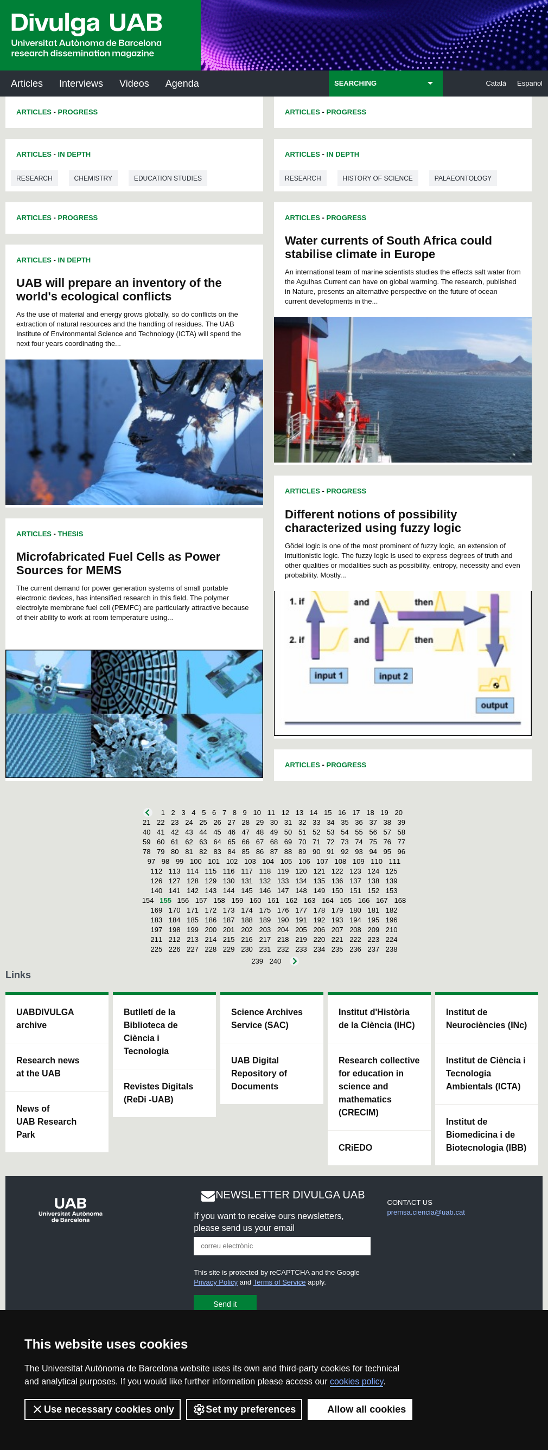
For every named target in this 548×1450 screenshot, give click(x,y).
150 (337, 891)
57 (387, 832)
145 (247, 891)
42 (175, 832)
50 (288, 832)
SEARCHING (355, 83)
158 (219, 900)
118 (265, 871)
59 (146, 842)
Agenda (182, 83)
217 (265, 939)
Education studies (168, 178)
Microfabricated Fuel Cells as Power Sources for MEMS (118, 563)
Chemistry (93, 178)
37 (373, 822)
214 (211, 939)
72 (330, 842)
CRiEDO (355, 1147)
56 (373, 832)
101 (214, 861)
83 (217, 852)
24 (189, 822)
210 (392, 930)
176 (283, 910)
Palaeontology (463, 178)
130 (229, 881)
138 (373, 881)
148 (301, 891)
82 (203, 852)
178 (319, 910)
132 (265, 881)
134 (301, 881)
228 (211, 949)
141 (175, 891)
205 (301, 930)
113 (175, 871)
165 (346, 900)
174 (247, 910)
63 (203, 842)
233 (301, 949)
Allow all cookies (360, 1409)
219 (301, 939)
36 (358, 822)
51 (302, 832)
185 (193, 920)
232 (283, 949)
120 (301, 871)
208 (355, 930)
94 (373, 852)
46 (231, 832)
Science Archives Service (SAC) (267, 1019)
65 (231, 842)
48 (260, 832)
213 (193, 939)
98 (165, 861)
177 (301, 910)
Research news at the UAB (48, 1067)
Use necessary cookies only (102, 1409)
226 (175, 949)
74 (358, 842)
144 (229, 891)
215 (229, 939)
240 (276, 961)
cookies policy (356, 1381)
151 (355, 891)
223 (373, 939)
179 (337, 910)
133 (283, 881)
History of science (378, 178)
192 (319, 920)
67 (260, 842)
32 (302, 822)
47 (246, 832)
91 (330, 852)
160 (256, 900)
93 (358, 852)
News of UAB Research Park (46, 1121)
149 (319, 891)
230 (247, 949)
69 (288, 842)
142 (193, 891)
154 (148, 900)
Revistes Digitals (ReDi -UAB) (158, 1093)
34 (330, 822)
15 (328, 813)
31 (288, 822)
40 (146, 832)
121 (319, 871)
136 (337, 881)
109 (359, 861)
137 (355, 881)
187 (229, 920)
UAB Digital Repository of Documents (259, 1073)
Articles (27, 83)
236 (355, 949)
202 (247, 930)
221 (337, 939)
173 (229, 910)
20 (398, 813)
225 (157, 949)
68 (274, 842)
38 (387, 822)
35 (344, 822)
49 (274, 832)
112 (157, 871)
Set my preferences (244, 1409)
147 (283, 891)
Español (530, 83)
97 (151, 861)
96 (401, 852)
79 (160, 852)
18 (370, 813)
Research (34, 178)
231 (265, 949)
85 (246, 852)
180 (355, 910)
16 (342, 813)
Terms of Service (279, 1282)
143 (211, 891)
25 (203, 822)
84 (231, 852)
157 (201, 900)
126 (157, 881)
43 (189, 832)
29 (260, 822)
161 (273, 900)
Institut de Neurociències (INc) (486, 1019)
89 (302, 852)
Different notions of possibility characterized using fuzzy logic (373, 521)
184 (175, 920)
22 (160, 822)
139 (392, 881)
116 (229, 871)
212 (175, 939)
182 (392, 910)
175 (265, 910)
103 (250, 861)
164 (328, 900)
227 (193, 949)
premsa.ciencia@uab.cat (426, 1212)
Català (496, 83)
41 (160, 832)
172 (211, 910)
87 (274, 852)
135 (319, 881)
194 (355, 920)
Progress (78, 112)
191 (301, 920)
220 (319, 939)
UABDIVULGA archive (45, 1019)
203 (265, 930)
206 (319, 930)
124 (373, 871)
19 (384, 813)
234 (319, 949)
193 (337, 920)
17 (356, 813)
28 (246, 822)
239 (257, 961)
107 (322, 861)
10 (256, 813)
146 (265, 891)
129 (211, 881)
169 (157, 910)
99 (179, 861)
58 (401, 832)
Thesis (71, 534)
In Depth (74, 154)
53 (330, 832)
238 (392, 949)
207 (337, 930)
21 (146, 822)
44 (203, 832)
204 (283, 930)
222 (355, 939)
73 (344, 842)
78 (146, 852)
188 (247, 920)
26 (217, 822)
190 (283, 920)
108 (341, 861)
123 (355, 871)
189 (265, 920)
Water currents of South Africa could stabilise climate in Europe (388, 247)
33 (316, 822)
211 (157, 939)
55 (358, 832)
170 (175, 910)
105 (286, 861)
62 (189, 842)
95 (387, 852)
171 (193, 910)
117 (247, 871)
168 (400, 900)
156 (183, 900)
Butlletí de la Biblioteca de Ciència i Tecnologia (151, 1032)
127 (175, 881)
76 (387, 842)
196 (392, 920)
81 (189, 852)
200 (211, 930)
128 (193, 881)
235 (337, 949)
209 (373, 930)
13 (299, 813)
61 (175, 842)
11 (271, 813)
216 (247, 939)
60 (160, 842)
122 (337, 871)
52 (316, 832)
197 (157, 930)
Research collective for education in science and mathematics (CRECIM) (379, 1086)
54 (344, 832)
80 (175, 852)
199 (193, 930)
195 (373, 920)
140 (157, 891)
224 (392, 939)
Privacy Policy (216, 1282)
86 (260, 852)
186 (211, 920)
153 (392, 891)
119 (283, 871)
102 (232, 861)
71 (316, 842)
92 (344, 852)
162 (291, 900)
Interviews (81, 83)
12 (285, 813)
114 (193, 871)
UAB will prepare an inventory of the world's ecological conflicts (119, 289)
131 (247, 881)
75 (373, 842)
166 (364, 900)
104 (268, 861)
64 (217, 842)
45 (217, 832)
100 (196, 861)
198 (175, 930)
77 (401, 842)
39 (401, 822)
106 (304, 861)
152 (373, 891)
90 (316, 852)
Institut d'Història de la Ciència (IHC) (377, 1019)
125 (392, 871)
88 (288, 852)
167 (382, 900)
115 (211, 871)
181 (373, 910)
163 (310, 900)
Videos (134, 83)
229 (229, 949)
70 (302, 842)
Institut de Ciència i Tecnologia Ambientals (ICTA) (486, 1073)
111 (395, 861)
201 (229, 930)
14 (313, 813)
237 (373, 949)
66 (246, 842)
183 (157, 920)
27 (231, 822)
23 (175, 822)
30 (274, 822)
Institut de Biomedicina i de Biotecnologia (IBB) (486, 1134)
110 (377, 861)
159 (237, 900)
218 (283, 939)
